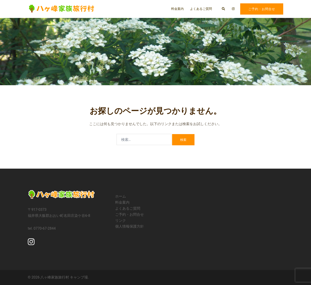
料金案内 (177, 9)
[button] (223, 9)
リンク (120, 220)
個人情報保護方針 (129, 226)
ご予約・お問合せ (261, 9)
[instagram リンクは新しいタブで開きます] (233, 9)
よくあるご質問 (201, 9)
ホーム (120, 196)
